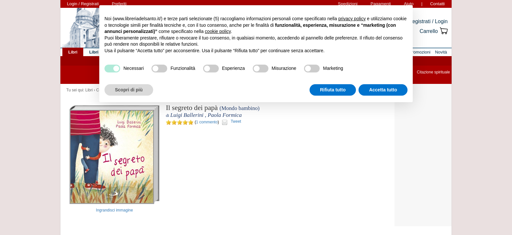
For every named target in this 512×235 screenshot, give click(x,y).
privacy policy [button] (352, 18)
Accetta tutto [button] (383, 89)
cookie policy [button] (218, 31)
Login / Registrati (83, 3)
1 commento (206, 122)
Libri (89, 90)
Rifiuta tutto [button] (333, 89)
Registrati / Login (428, 21)
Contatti (437, 3)
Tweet (236, 121)
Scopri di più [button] (129, 89)
